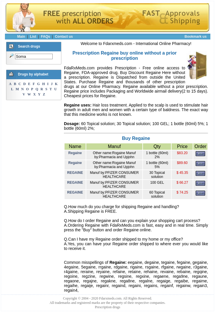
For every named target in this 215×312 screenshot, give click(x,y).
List (33, 37)
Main (21, 37)
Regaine (75, 153)
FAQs (45, 37)
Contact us (64, 37)
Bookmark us (196, 37)
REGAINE (75, 173)
